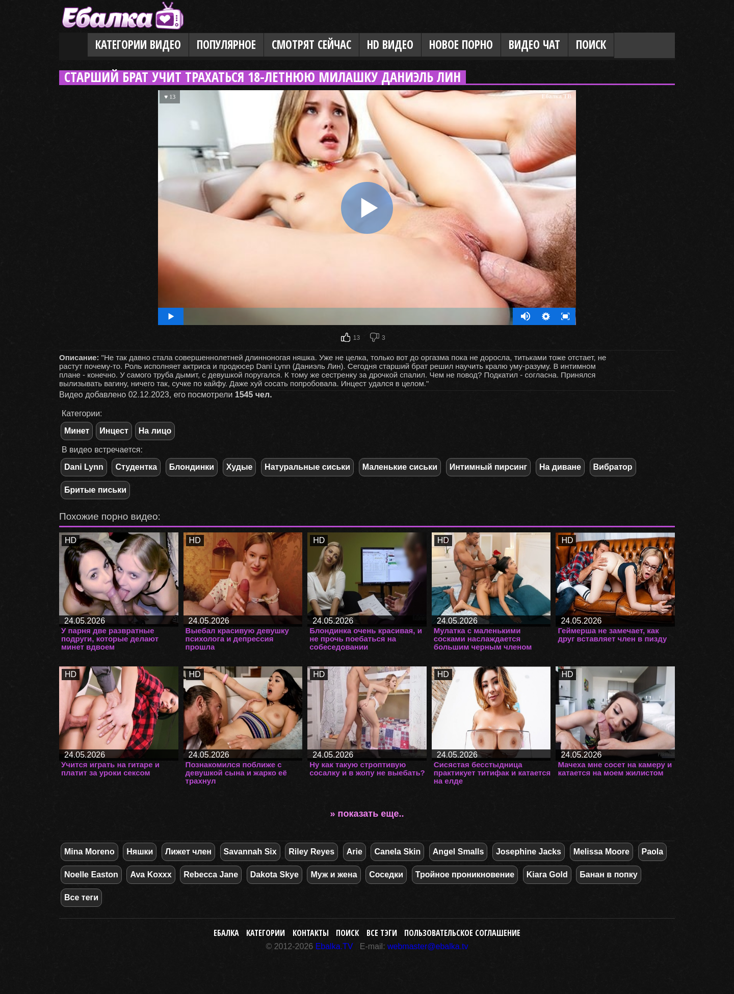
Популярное (226, 44)
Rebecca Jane (211, 874)
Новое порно (461, 44)
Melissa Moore (601, 851)
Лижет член (188, 851)
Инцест (113, 430)
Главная (73, 45)
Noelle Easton (91, 874)
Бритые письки (95, 490)
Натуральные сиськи (307, 467)
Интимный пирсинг (489, 467)
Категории (265, 932)
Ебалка (226, 932)
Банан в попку (608, 874)
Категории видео (138, 44)
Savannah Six (250, 851)
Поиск (591, 44)
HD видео (390, 44)
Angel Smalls (458, 851)
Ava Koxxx (150, 874)
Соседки (386, 874)
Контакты (311, 932)
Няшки (139, 851)
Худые (239, 467)
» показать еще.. (367, 814)
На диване (560, 467)
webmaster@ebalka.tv (427, 946)
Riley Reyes (311, 851)
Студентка (136, 467)
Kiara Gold (547, 874)
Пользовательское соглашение (462, 932)
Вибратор (613, 467)
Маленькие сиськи (399, 467)
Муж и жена (333, 874)
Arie (354, 851)
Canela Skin (397, 851)
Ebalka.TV (334, 946)
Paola (653, 851)
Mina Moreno (89, 851)
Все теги (81, 897)
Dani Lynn (83, 467)
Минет (76, 430)
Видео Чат (534, 44)
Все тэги (381, 932)
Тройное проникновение (464, 874)
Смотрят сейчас (311, 44)
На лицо (155, 430)
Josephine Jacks (528, 851)
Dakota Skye (274, 874)
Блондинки (191, 467)
